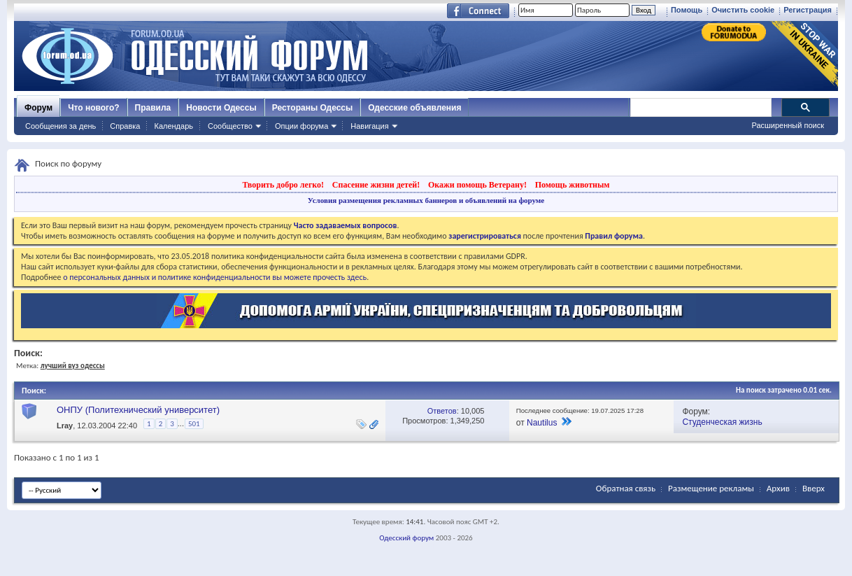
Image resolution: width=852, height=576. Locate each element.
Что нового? (93, 108)
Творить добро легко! (283, 185)
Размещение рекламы (711, 488)
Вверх (813, 488)
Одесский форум (406, 537)
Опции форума (301, 126)
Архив (778, 488)
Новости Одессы (221, 108)
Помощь (686, 10)
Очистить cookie (742, 10)
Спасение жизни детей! (376, 185)
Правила (153, 108)
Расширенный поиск (787, 125)
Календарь (173, 126)
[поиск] (700, 107)
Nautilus (542, 423)
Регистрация (807, 10)
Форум (38, 108)
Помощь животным (572, 185)
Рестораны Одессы (312, 108)
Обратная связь (625, 488)
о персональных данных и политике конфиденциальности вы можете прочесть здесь (215, 277)
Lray (65, 426)
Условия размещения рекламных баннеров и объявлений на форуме (426, 200)
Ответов (442, 411)
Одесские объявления (414, 108)
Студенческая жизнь (722, 422)
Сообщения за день (60, 126)
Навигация (369, 126)
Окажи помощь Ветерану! (477, 185)
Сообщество (230, 126)
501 (194, 423)
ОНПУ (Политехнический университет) (138, 410)
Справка (125, 126)
